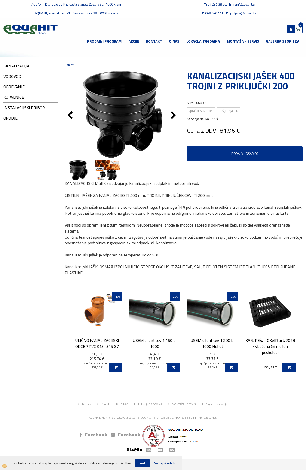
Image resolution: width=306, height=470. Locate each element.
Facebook (93, 434)
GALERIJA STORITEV (282, 41)
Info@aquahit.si (207, 417)
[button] (174, 115)
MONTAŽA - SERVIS (243, 41)
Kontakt (154, 41)
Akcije (134, 41)
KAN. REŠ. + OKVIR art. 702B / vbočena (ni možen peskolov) (270, 346)
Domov (69, 65)
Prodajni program (104, 41)
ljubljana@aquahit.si (243, 13)
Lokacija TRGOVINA (203, 41)
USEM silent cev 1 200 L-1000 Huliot (212, 343)
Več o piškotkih (164, 463)
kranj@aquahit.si (243, 4)
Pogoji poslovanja (216, 404)
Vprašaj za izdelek (201, 110)
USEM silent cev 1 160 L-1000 (155, 343)
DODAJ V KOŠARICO (244, 153)
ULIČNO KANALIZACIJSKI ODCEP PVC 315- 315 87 (97, 343)
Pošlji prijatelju (229, 110)
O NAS (174, 41)
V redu (142, 463)
